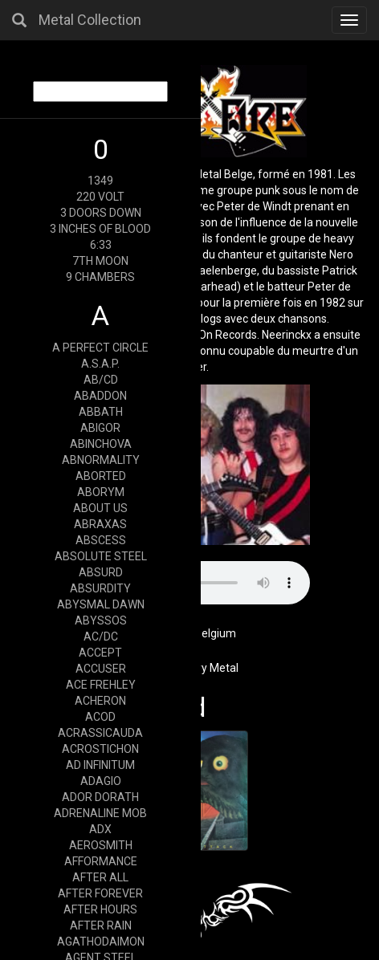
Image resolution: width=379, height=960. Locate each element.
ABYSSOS (101, 620)
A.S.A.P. (100, 363)
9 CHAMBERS (100, 277)
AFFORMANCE (100, 861)
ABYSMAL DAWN (101, 604)
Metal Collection (90, 19)
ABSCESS (100, 540)
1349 (100, 180)
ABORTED (100, 476)
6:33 (101, 244)
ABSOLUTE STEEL (101, 556)
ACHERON (100, 700)
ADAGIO (100, 781)
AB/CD (101, 379)
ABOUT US (100, 508)
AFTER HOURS (100, 909)
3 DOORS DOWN (100, 212)
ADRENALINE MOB (100, 813)
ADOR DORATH (100, 797)
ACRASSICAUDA (100, 732)
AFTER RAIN (101, 925)
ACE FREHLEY (101, 684)
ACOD (100, 716)
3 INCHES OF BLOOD (100, 228)
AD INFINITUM (100, 765)
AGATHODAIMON (101, 941)
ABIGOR (100, 427)
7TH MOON (100, 260)
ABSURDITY (100, 588)
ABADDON (100, 395)
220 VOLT (100, 196)
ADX (100, 829)
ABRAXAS (100, 524)
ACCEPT (100, 652)
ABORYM (100, 492)
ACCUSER (100, 668)
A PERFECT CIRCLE (100, 347)
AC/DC (101, 636)
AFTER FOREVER (100, 893)
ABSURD (101, 572)
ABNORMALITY (101, 460)
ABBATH (101, 411)
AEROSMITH (100, 845)
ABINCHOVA (101, 443)
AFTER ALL (100, 877)
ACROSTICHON (100, 748)
